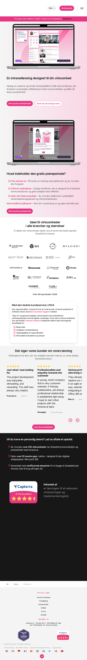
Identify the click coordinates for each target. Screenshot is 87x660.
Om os (43, 611)
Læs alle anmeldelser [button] (43, 427)
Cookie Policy (57, 648)
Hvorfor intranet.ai (43, 597)
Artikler (43, 608)
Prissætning (43, 601)
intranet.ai (15, 8)
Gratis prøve (66, 8)
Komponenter (43, 604)
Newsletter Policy (22, 648)
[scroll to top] (42, 656)
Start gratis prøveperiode (20, 103)
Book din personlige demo (48, 103)
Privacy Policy (9, 648)
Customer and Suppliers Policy (40, 648)
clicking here (67, 19)
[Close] (85, 19)
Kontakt (43, 615)
